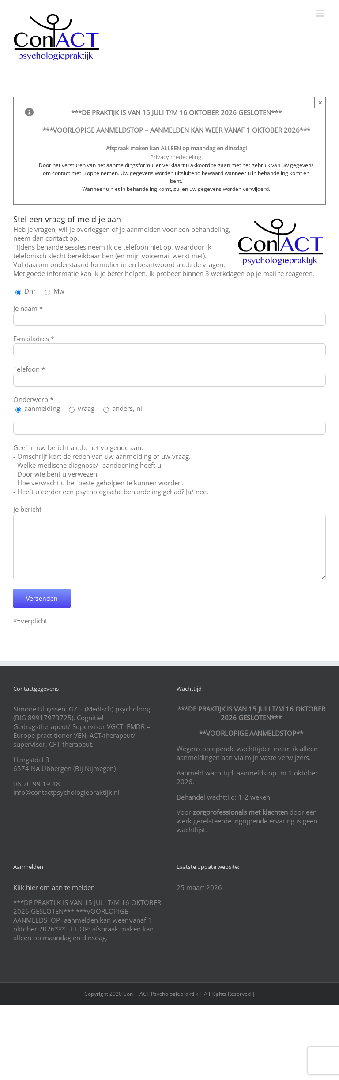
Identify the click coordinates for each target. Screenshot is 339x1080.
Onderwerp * (33, 399)
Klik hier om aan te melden (54, 887)
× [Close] (320, 102)
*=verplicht (30, 620)
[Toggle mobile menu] (321, 13)
